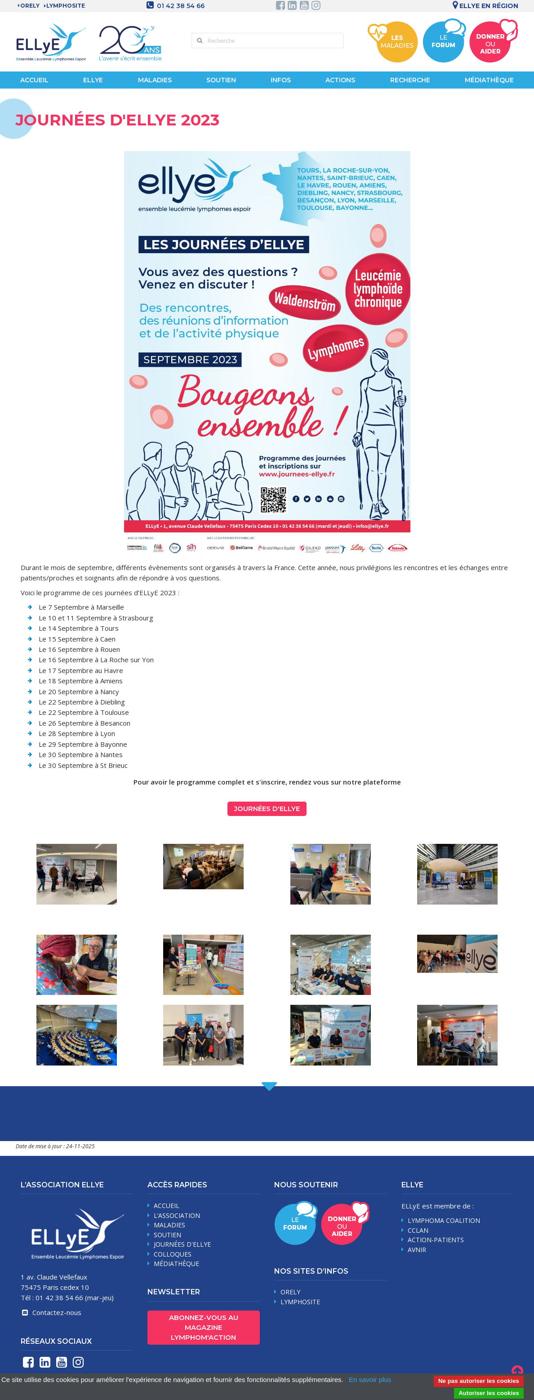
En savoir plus (370, 1379)
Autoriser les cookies (488, 1393)
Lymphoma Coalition (444, 1220)
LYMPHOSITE (65, 5)
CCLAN (418, 1230)
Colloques (172, 1254)
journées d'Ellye (182, 1244)
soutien (167, 1235)
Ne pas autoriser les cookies (478, 1381)
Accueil (34, 80)
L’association (177, 1215)
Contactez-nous (51, 1312)
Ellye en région (483, 6)
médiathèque (176, 1263)
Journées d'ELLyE (267, 808)
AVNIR (417, 1249)
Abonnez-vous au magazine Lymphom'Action (203, 1327)
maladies (169, 1225)
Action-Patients (436, 1239)
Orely (30, 5)
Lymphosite (300, 1301)
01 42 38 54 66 (181, 6)
